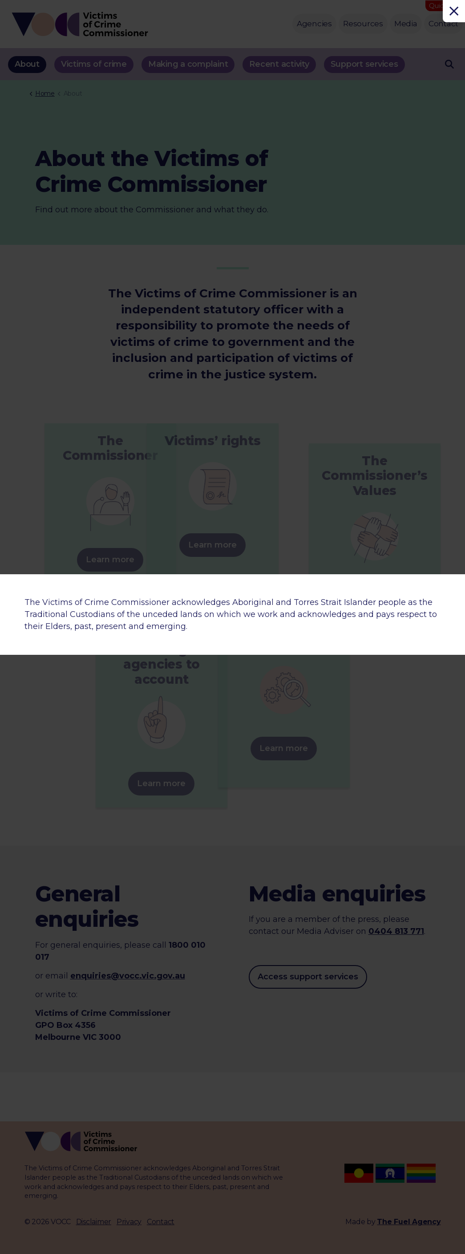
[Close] (454, 11)
